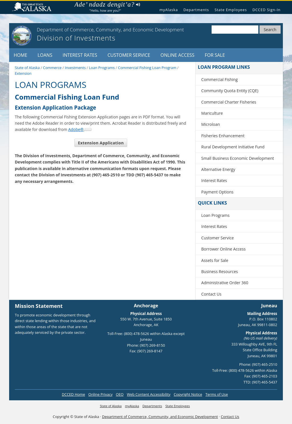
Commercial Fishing (219, 79)
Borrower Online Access (223, 249)
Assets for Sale (214, 260)
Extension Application (101, 143)
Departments (196, 9)
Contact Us (211, 294)
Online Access (177, 55)
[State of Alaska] (21, 35)
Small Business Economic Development (237, 158)
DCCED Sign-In (266, 9)
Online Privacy (100, 394)
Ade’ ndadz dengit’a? (107, 4)
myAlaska (168, 9)
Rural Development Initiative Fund (233, 147)
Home (20, 55)
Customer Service (129, 55)
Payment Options (217, 192)
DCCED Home (73, 394)
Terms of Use (216, 394)
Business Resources (219, 271)
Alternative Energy (218, 169)
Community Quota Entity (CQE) (229, 90)
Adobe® (76, 129)
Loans (45, 55)
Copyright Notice (188, 394)
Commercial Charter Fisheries (228, 102)
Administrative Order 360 (224, 282)
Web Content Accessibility (149, 394)
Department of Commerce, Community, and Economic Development (160, 416)
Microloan (210, 124)
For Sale (215, 55)
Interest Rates (80, 55)
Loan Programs (215, 215)
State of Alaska (34, 7)
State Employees (230, 9)
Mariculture (212, 113)
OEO (119, 394)
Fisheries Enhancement (223, 135)
